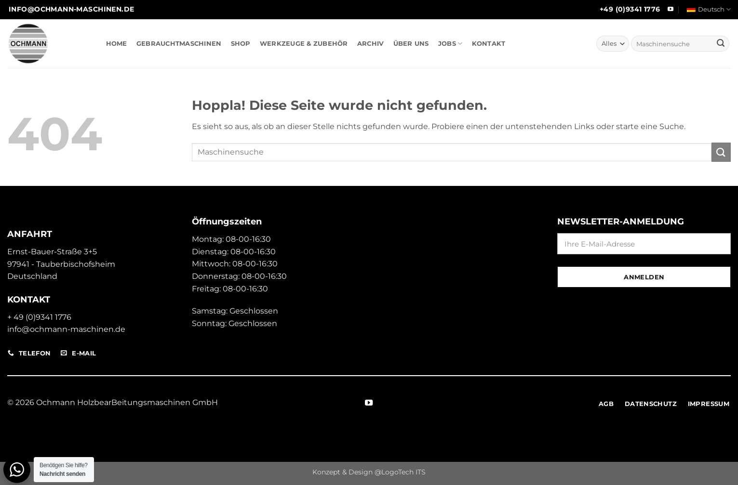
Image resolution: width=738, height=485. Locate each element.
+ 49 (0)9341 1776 (39, 317)
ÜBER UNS (411, 43)
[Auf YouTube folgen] (670, 9)
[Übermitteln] (720, 44)
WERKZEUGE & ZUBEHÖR (304, 43)
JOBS (450, 43)
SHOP (241, 43)
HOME (116, 43)
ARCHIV (370, 43)
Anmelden (644, 277)
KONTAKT (489, 43)
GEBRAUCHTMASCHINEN (179, 43)
